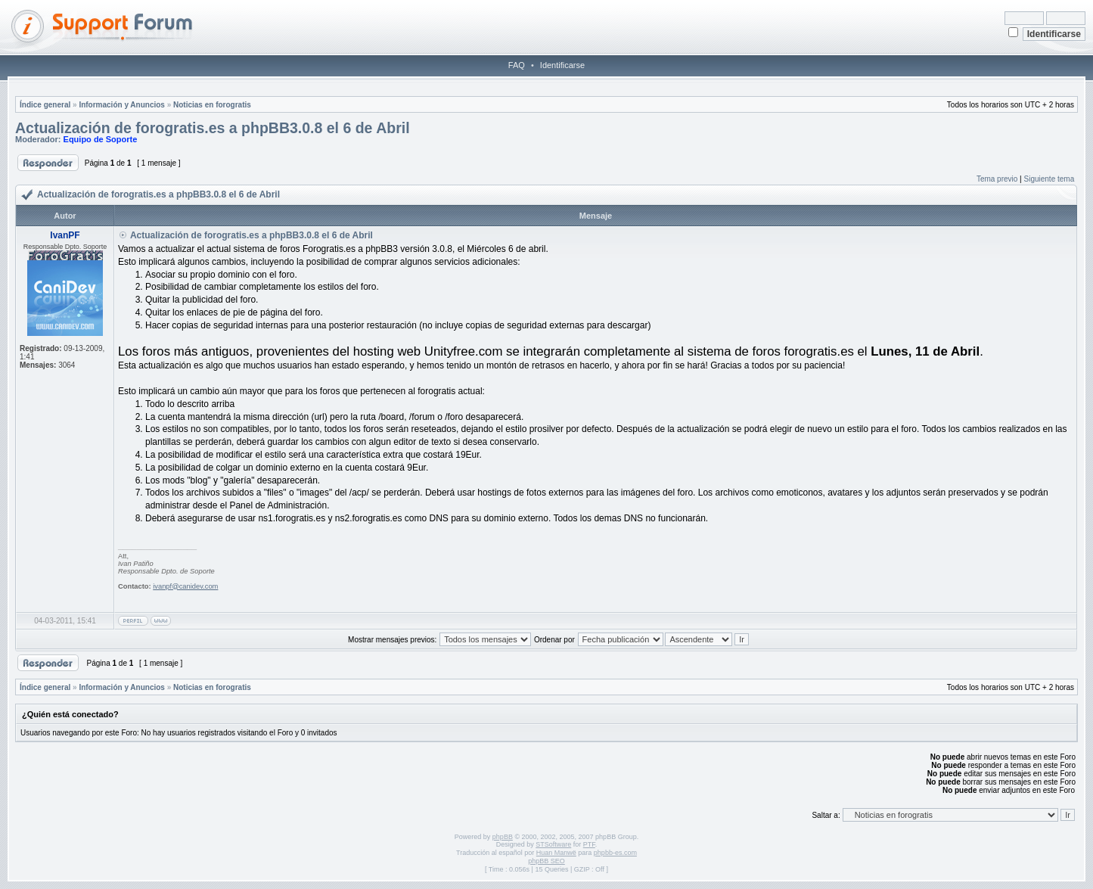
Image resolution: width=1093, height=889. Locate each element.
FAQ (516, 65)
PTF (589, 844)
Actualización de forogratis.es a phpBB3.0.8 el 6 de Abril (212, 128)
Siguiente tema (1049, 179)
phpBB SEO (546, 861)
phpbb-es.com (615, 852)
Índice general (45, 105)
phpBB (502, 837)
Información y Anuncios (122, 105)
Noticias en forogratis (212, 105)
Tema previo (997, 179)
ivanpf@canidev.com (185, 586)
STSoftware (553, 844)
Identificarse (562, 65)
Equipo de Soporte (101, 139)
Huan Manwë (556, 852)
